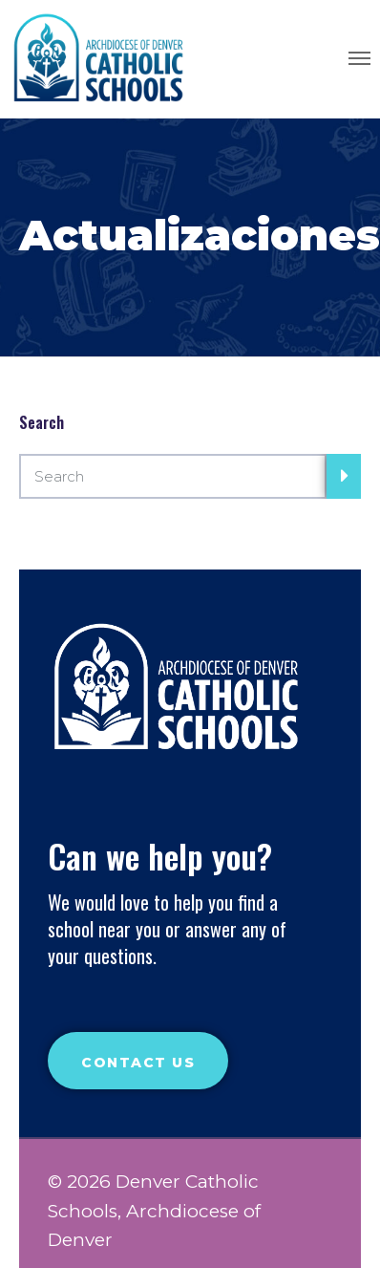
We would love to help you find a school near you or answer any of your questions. (167, 929)
